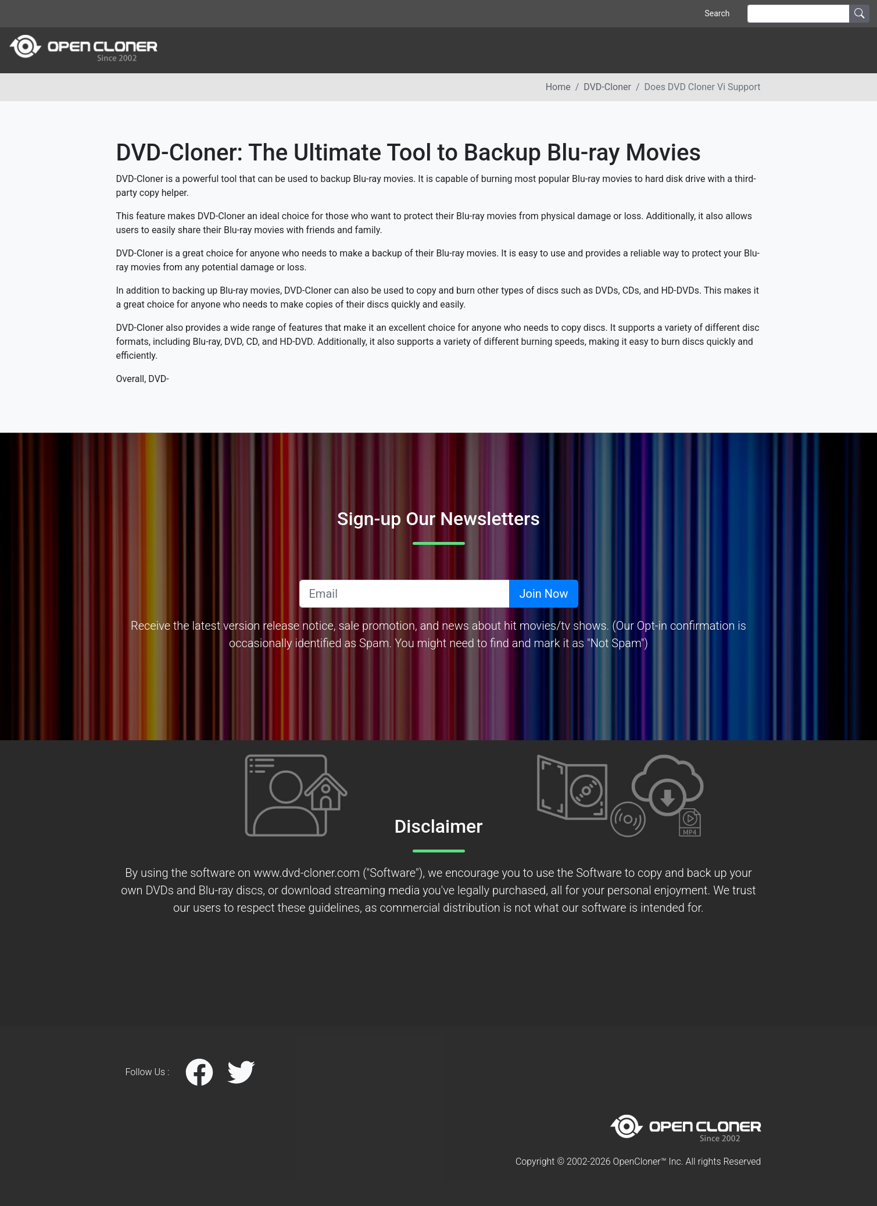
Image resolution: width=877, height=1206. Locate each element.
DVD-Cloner (607, 86)
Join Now (543, 594)
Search (716, 13)
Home (558, 86)
